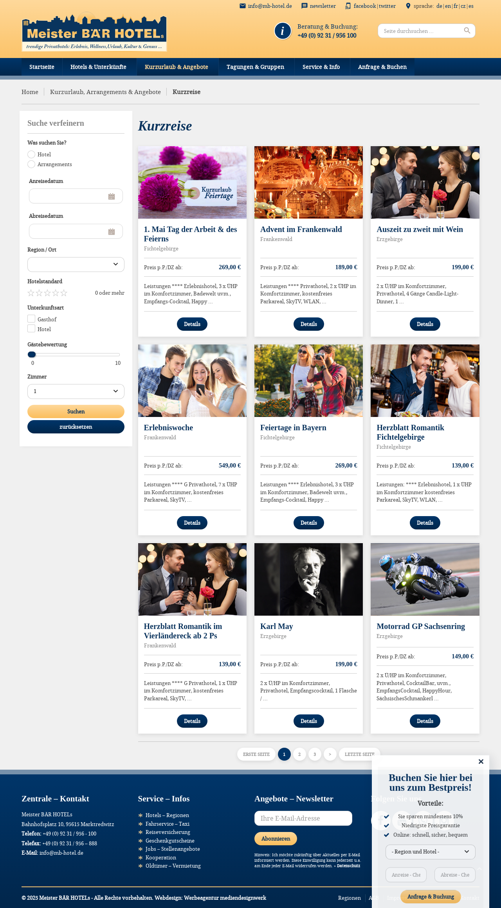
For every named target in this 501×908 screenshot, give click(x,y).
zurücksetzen (75, 426)
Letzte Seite (360, 754)
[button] (17, 891)
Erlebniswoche (168, 427)
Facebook (365, 5)
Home (30, 92)
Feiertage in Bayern (293, 427)
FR (456, 5)
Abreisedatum (46, 215)
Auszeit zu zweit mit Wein (420, 229)
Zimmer (37, 376)
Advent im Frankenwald (301, 229)
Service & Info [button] (321, 67)
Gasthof (47, 319)
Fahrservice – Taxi (167, 823)
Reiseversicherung (168, 832)
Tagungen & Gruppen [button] (255, 67)
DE (439, 5)
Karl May (276, 626)
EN (448, 5)
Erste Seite (256, 754)
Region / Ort (41, 249)
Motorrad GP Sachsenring (421, 626)
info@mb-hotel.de (270, 5)
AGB (374, 897)
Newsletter (323, 5)
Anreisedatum (46, 181)
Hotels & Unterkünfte (98, 67)
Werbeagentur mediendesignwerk (225, 897)
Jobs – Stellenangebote (173, 848)
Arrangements (55, 164)
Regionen (349, 897)
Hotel (44, 154)
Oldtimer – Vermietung (173, 865)
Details (192, 324)
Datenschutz (348, 865)
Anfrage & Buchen (382, 67)
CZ (463, 5)
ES (471, 5)
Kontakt (469, 897)
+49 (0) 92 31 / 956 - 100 (69, 833)
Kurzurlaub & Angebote (176, 67)
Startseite (41, 67)
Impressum (400, 897)
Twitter (387, 5)
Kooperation (161, 857)
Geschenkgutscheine (170, 840)
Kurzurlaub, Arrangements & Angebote (105, 92)
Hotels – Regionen (167, 815)
